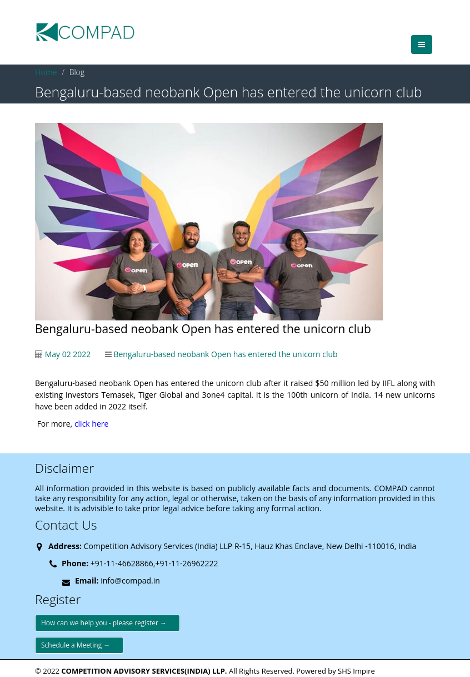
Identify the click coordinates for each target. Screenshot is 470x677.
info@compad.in (130, 580)
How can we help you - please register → (107, 622)
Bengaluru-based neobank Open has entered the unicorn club (225, 354)
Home (46, 72)
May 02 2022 (68, 354)
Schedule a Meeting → (79, 645)
